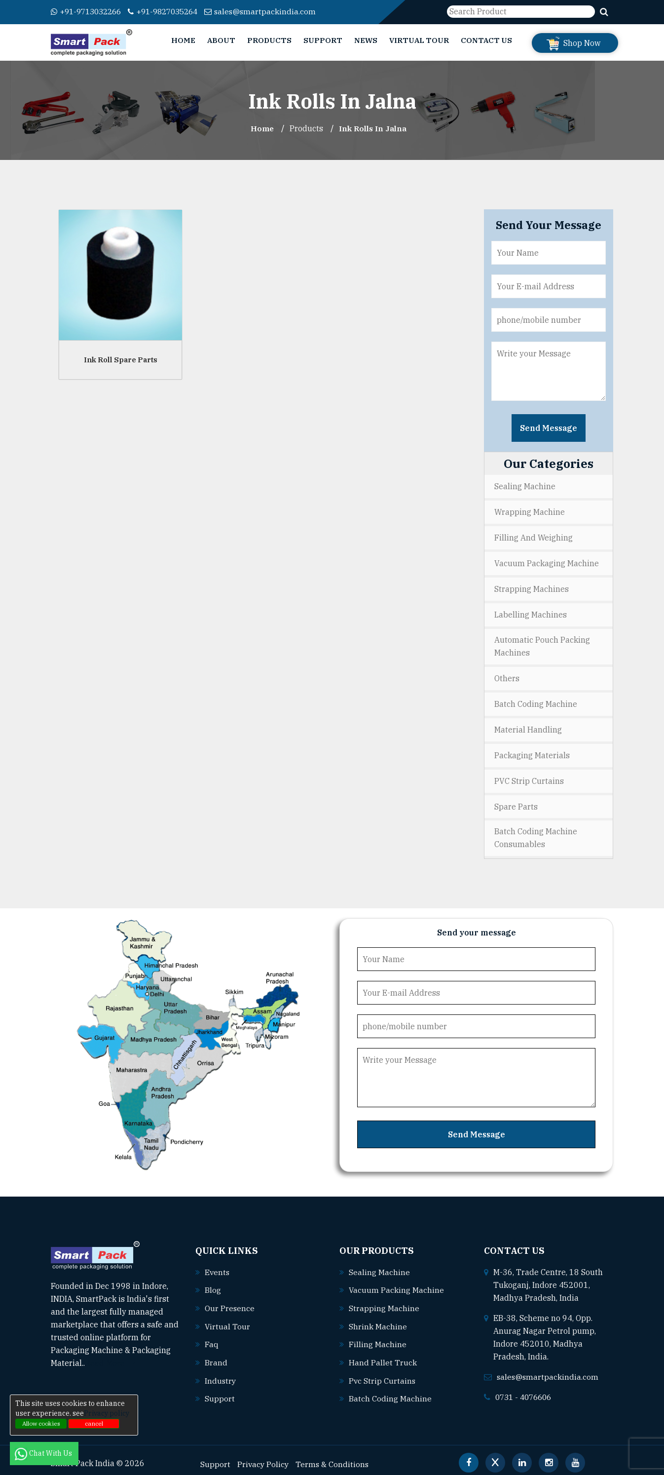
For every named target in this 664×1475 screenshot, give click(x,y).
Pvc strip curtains (382, 1373)
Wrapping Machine (529, 511)
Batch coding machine (390, 1391)
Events (217, 1266)
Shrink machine (378, 1319)
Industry (221, 1373)
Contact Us (486, 40)
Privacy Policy (263, 1456)
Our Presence (230, 1302)
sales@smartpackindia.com (273, 11)
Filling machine (377, 1337)
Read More (110, 1357)
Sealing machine (379, 1266)
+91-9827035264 (172, 11)
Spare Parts (516, 801)
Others (506, 675)
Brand (216, 1355)
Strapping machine (384, 1302)
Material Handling (528, 726)
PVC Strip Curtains (529, 776)
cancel (94, 1423)
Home (183, 40)
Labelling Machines (530, 612)
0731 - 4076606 (525, 1391)
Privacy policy (106, 1413)
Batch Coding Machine (535, 700)
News (365, 40)
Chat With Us (44, 1453)
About (221, 40)
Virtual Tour (419, 40)
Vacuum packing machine (396, 1284)
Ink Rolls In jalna (373, 128)
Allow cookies (41, 1423)
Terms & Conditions (334, 1456)
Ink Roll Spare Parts (120, 359)
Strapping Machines (531, 587)
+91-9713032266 (89, 11)
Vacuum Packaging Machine (546, 562)
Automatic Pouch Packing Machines (542, 643)
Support (322, 40)
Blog (213, 1284)
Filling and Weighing (533, 537)
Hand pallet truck (383, 1355)
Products (269, 40)
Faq (212, 1337)
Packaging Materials (532, 751)
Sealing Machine (524, 486)
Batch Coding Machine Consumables (535, 832)
